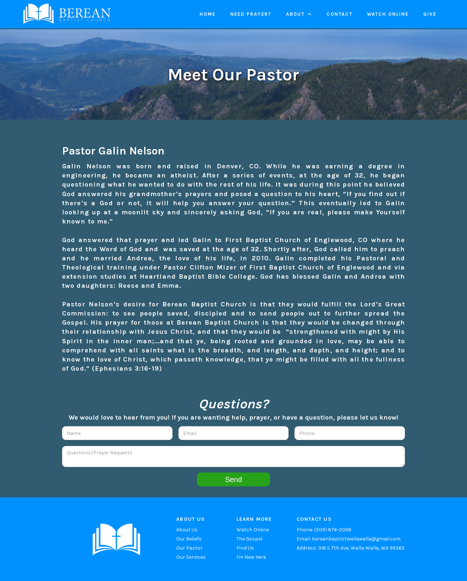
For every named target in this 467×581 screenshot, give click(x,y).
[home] (67, 14)
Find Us (245, 548)
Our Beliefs (189, 539)
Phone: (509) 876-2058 (324, 530)
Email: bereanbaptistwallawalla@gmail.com (349, 539)
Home (208, 14)
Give (429, 14)
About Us (187, 530)
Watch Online (252, 530)
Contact (339, 14)
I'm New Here (251, 557)
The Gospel (249, 539)
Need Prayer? (250, 14)
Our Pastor (189, 548)
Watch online (388, 14)
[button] (299, 14)
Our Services (191, 557)
